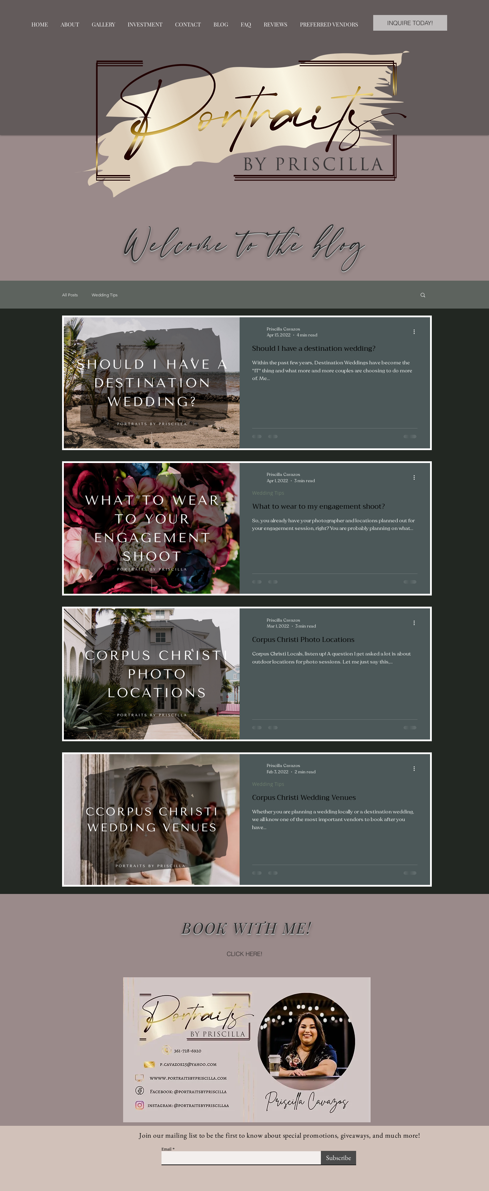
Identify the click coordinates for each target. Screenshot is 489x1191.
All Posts (70, 294)
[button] (423, 295)
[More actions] (416, 332)
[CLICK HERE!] (244, 953)
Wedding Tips (105, 294)
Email (166, 1149)
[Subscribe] (338, 1158)
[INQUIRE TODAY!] (410, 23)
